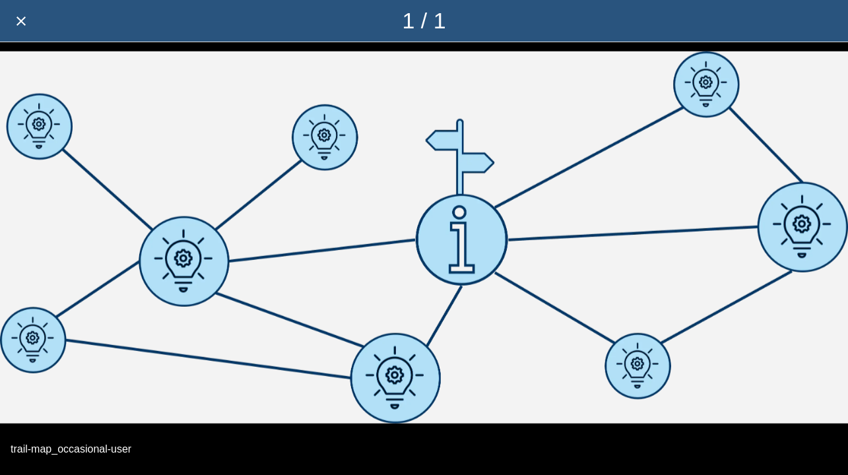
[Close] (21, 21)
